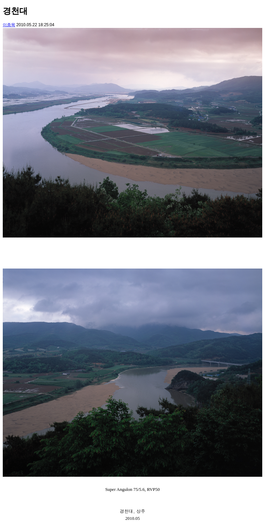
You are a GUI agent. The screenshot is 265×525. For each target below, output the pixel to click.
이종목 (9, 24)
